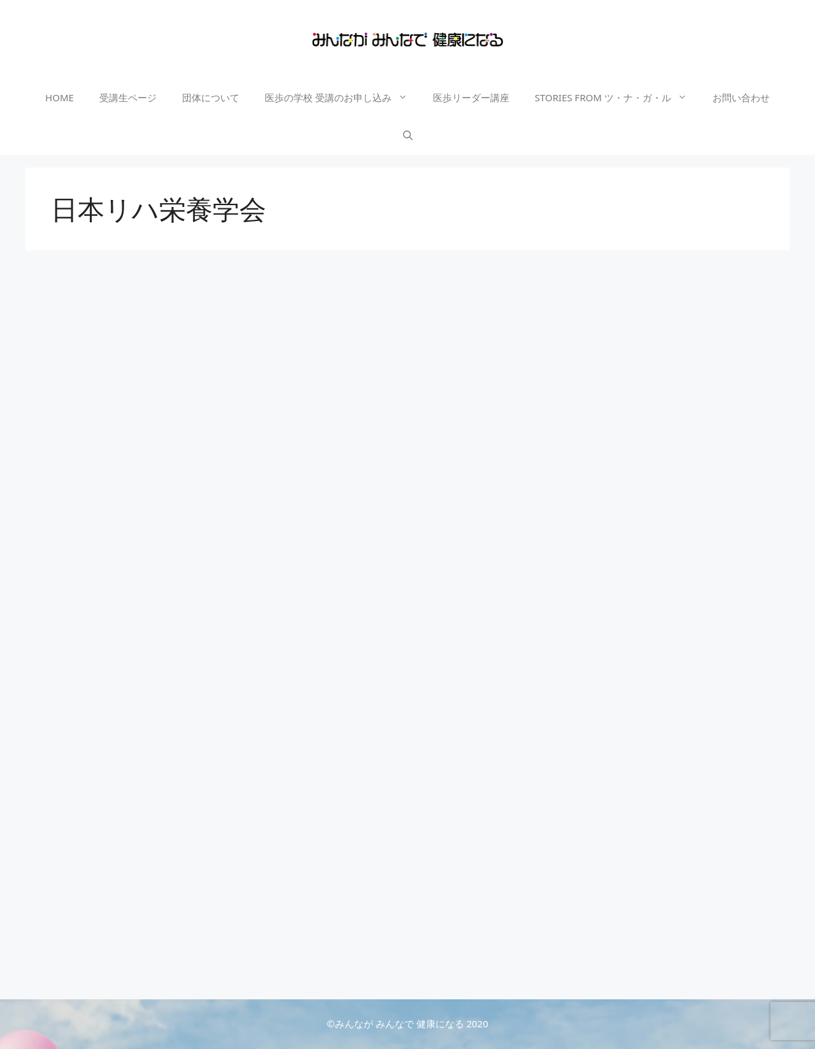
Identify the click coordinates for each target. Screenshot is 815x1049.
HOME (59, 97)
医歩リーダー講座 (471, 97)
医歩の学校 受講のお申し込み (342, 97)
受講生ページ (128, 97)
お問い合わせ (741, 97)
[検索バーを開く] (407, 136)
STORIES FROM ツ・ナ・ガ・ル (617, 97)
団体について (210, 97)
